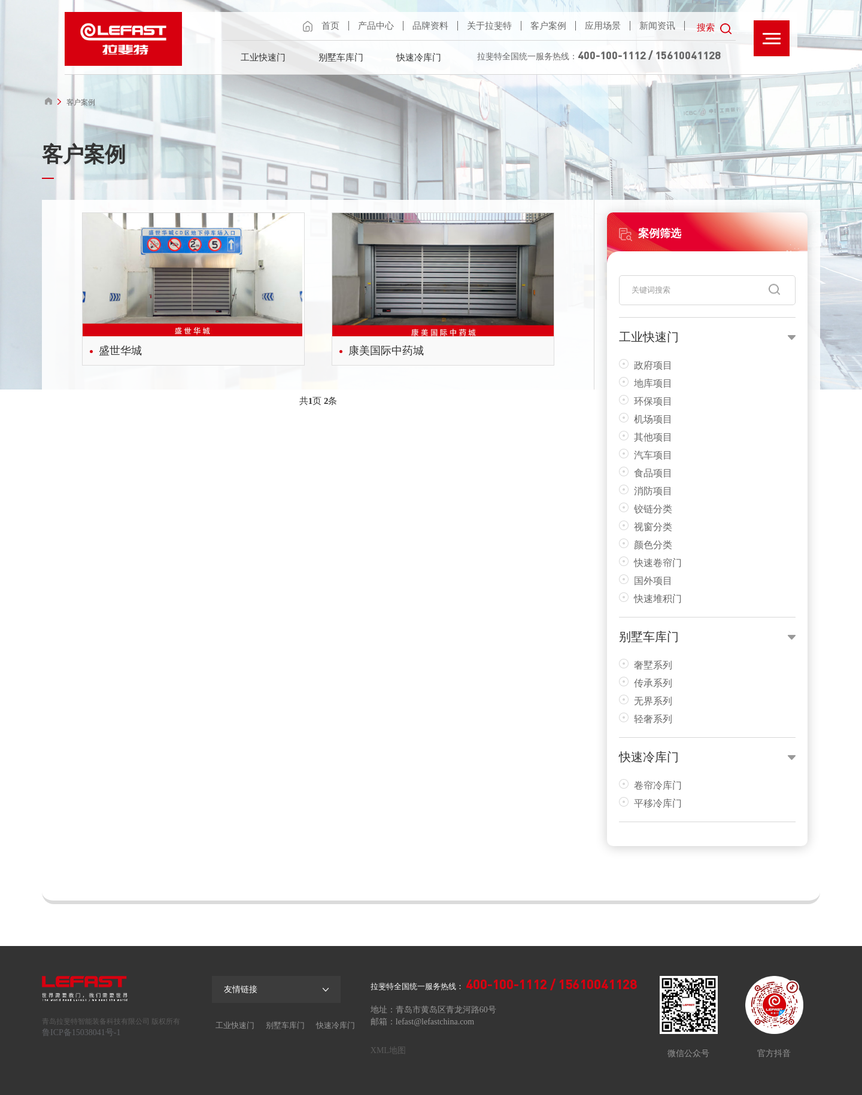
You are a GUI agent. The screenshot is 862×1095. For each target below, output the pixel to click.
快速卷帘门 (650, 562)
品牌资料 (430, 26)
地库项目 (645, 382)
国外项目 (645, 580)
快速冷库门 (418, 57)
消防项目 (645, 490)
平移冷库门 (650, 802)
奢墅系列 (645, 664)
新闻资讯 (657, 26)
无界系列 (645, 700)
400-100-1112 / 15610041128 (649, 55)
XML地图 (388, 1050)
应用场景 (603, 26)
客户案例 (548, 26)
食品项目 (645, 472)
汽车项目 (645, 454)
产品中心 (376, 26)
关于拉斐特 (489, 26)
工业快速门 (263, 57)
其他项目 (645, 436)
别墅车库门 (340, 57)
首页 (330, 26)
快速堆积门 (650, 598)
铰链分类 (645, 508)
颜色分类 (645, 544)
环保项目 (645, 400)
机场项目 (645, 418)
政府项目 (645, 364)
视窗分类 (645, 526)
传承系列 (645, 682)
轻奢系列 (645, 718)
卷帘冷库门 (650, 784)
